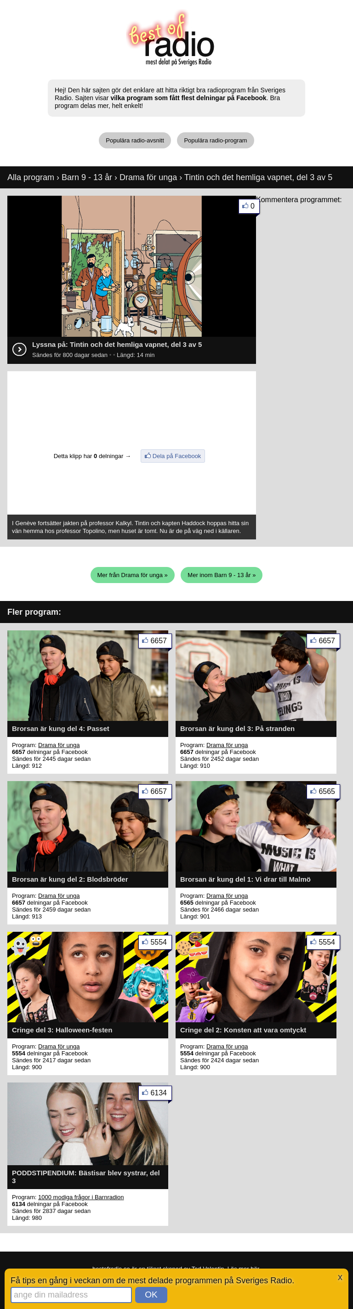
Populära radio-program (215, 140)
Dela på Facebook (177, 456)
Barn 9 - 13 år (87, 177)
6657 (161, 642)
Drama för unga (148, 177)
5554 (161, 944)
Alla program (30, 177)
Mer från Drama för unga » (132, 575)
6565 (329, 793)
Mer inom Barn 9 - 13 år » (222, 575)
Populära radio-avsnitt (135, 140)
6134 (161, 1094)
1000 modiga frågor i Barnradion (81, 1197)
